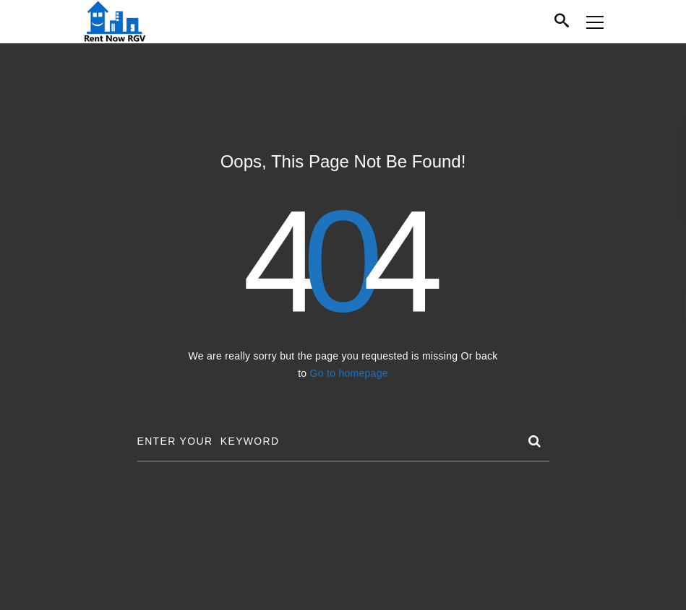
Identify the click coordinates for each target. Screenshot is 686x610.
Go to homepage (349, 373)
